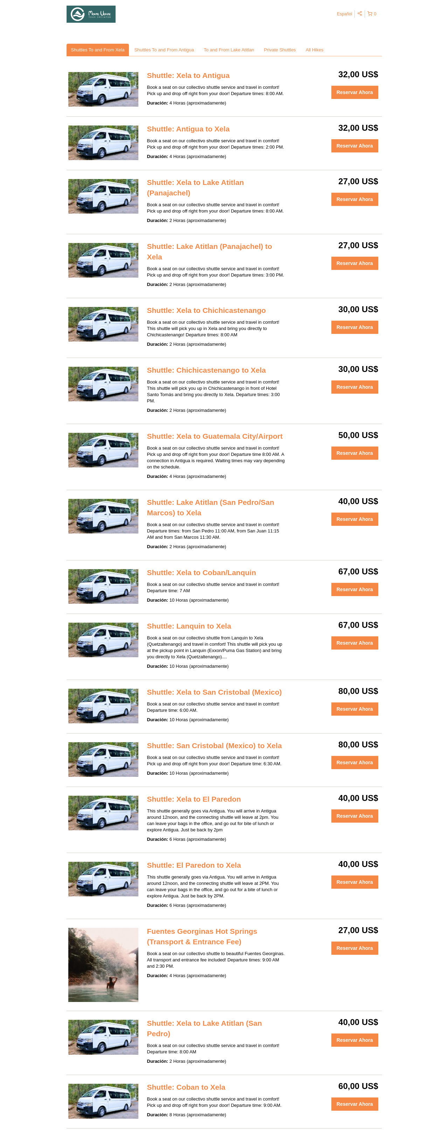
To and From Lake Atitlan (229, 49)
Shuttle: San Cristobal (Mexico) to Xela (214, 746)
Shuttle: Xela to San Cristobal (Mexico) (214, 692)
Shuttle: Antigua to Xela (188, 129)
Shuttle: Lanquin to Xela (189, 626)
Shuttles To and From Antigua (164, 49)
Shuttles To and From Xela (98, 49)
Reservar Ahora (355, 92)
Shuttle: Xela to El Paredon (194, 799)
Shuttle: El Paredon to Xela (194, 865)
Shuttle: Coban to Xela (186, 1087)
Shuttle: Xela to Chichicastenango (206, 310)
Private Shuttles (280, 49)
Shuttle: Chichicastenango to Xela (206, 370)
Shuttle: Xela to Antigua (188, 75)
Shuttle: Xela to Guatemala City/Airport (215, 436)
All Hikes (315, 49)
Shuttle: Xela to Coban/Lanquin (201, 572)
